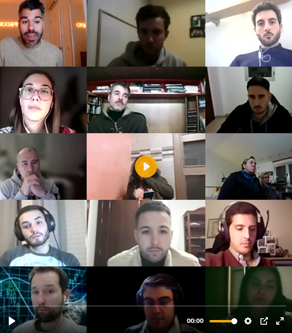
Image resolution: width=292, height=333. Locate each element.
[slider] (147, 305)
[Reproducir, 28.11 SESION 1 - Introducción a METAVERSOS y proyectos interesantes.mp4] (12, 321)
